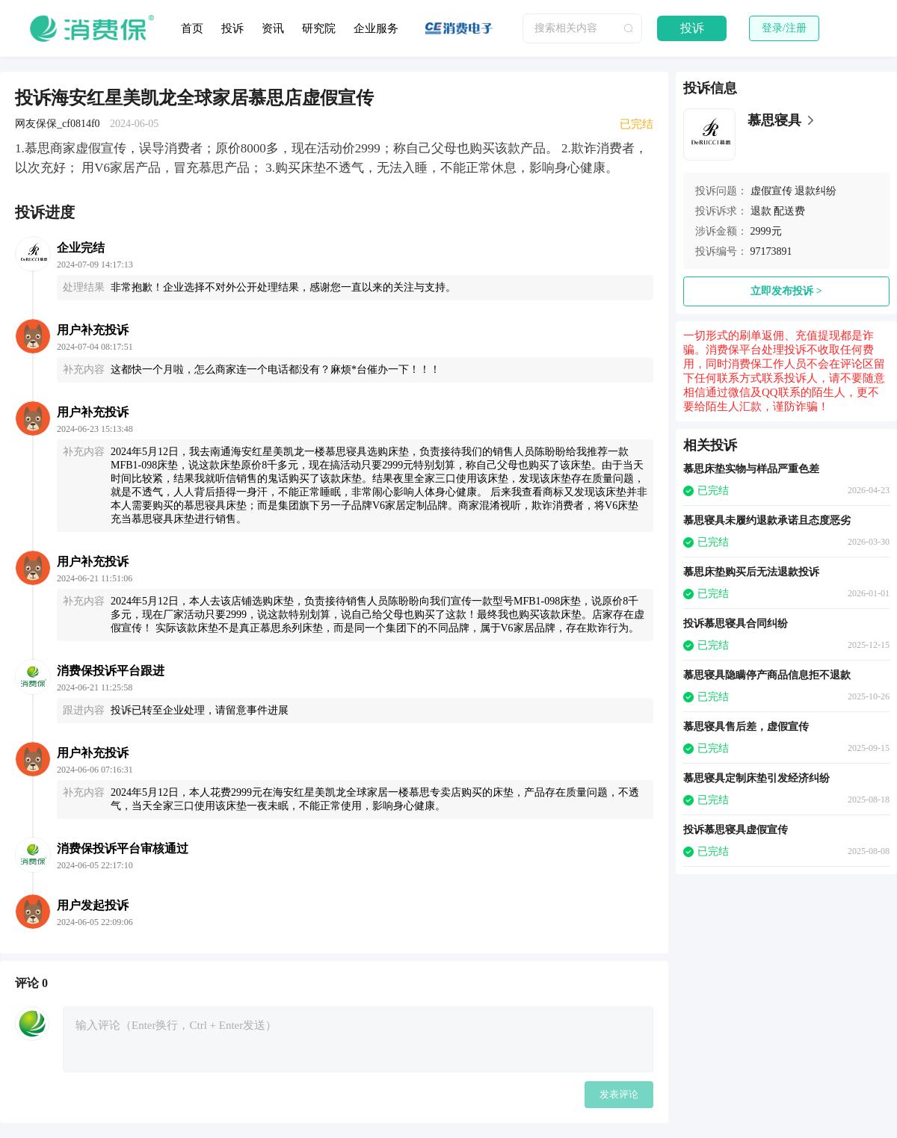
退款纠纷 (815, 191)
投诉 (232, 28)
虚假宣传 (771, 191)
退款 (760, 211)
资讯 (273, 28)
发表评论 (618, 1094)
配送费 (789, 211)
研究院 (319, 28)
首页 (192, 28)
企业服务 (376, 28)
